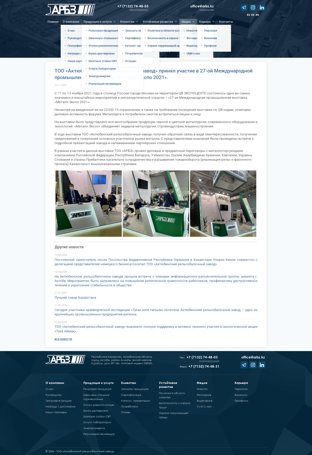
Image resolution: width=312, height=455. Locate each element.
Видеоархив (204, 400)
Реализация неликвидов (98, 433)
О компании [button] (71, 21)
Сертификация (131, 394)
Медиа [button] (188, 22)
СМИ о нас (204, 406)
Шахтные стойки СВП (97, 416)
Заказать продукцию (135, 388)
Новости (202, 388)
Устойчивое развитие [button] (160, 22)
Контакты (226, 21)
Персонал (241, 388)
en (257, 14)
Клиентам (128, 383)
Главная (53, 21)
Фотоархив (204, 394)
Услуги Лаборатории (97, 422)
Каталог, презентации (135, 400)
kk (252, 14)
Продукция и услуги (98, 383)
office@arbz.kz (202, 6)
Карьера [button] (207, 22)
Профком (241, 400)
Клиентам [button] (129, 22)
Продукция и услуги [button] (100, 22)
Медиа (202, 383)
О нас (50, 388)
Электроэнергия (94, 428)
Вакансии (241, 394)
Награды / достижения (60, 406)
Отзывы (125, 412)
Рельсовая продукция (97, 388)
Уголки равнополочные (98, 404)
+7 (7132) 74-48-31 (203, 366)
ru (248, 14)
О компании (55, 383)
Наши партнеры (56, 412)
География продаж (59, 400)
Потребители (129, 406)
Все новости (63, 339)
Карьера (241, 383)
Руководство (54, 394)
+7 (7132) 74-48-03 (132, 6)
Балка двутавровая (95, 410)
